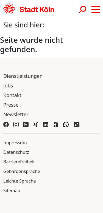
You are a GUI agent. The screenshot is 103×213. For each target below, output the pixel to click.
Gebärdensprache (21, 171)
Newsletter (16, 114)
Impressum (15, 143)
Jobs (8, 85)
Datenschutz (16, 152)
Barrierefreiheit (19, 162)
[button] (95, 9)
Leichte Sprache (19, 181)
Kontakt (12, 95)
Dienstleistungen (23, 76)
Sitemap (11, 191)
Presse (11, 104)
